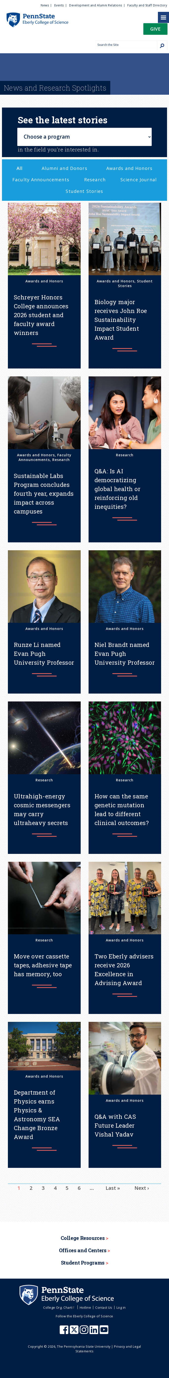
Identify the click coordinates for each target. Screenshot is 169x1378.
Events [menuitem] (59, 5)
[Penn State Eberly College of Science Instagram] (85, 1332)
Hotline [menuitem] (85, 1307)
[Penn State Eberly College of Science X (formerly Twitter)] (75, 1332)
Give (155, 29)
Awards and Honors (129, 168)
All (20, 168)
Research (95, 179)
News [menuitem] (45, 5)
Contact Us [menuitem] (103, 1307)
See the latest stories (63, 119)
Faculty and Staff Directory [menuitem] (147, 5)
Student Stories (84, 191)
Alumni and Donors (64, 168)
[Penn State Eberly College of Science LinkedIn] (94, 1332)
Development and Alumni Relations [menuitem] (95, 5)
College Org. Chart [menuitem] (59, 1307)
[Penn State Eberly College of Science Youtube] (104, 1332)
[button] (155, 30)
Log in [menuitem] (121, 1307)
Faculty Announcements (40, 179)
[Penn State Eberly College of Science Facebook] (65, 1332)
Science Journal (138, 179)
